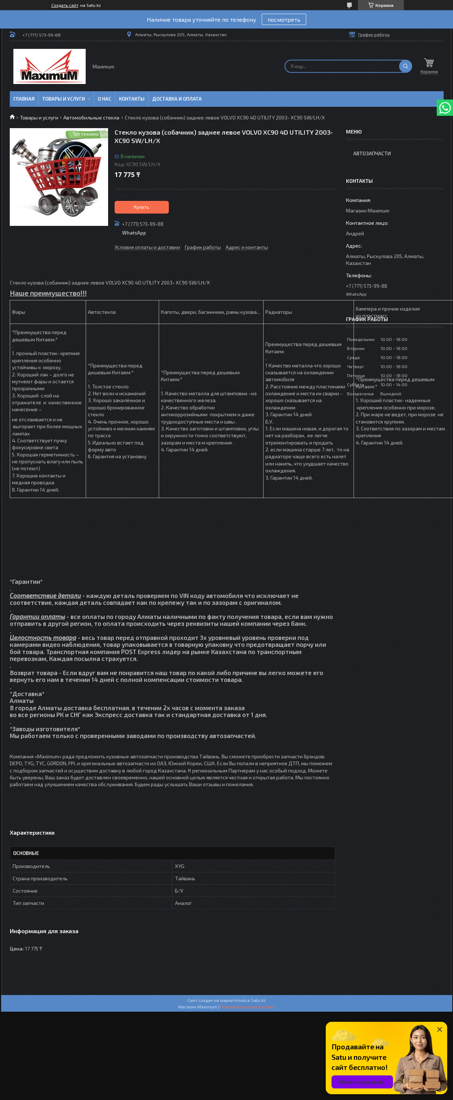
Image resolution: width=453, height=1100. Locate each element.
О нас (104, 99)
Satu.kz (258, 1000)
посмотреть (284, 19)
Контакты (132, 99)
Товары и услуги (63, 99)
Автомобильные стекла (91, 117)
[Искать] (405, 66)
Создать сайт (64, 5)
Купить (141, 207)
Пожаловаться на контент (248, 1006)
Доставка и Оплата (177, 99)
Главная (24, 99)
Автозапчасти (372, 153)
